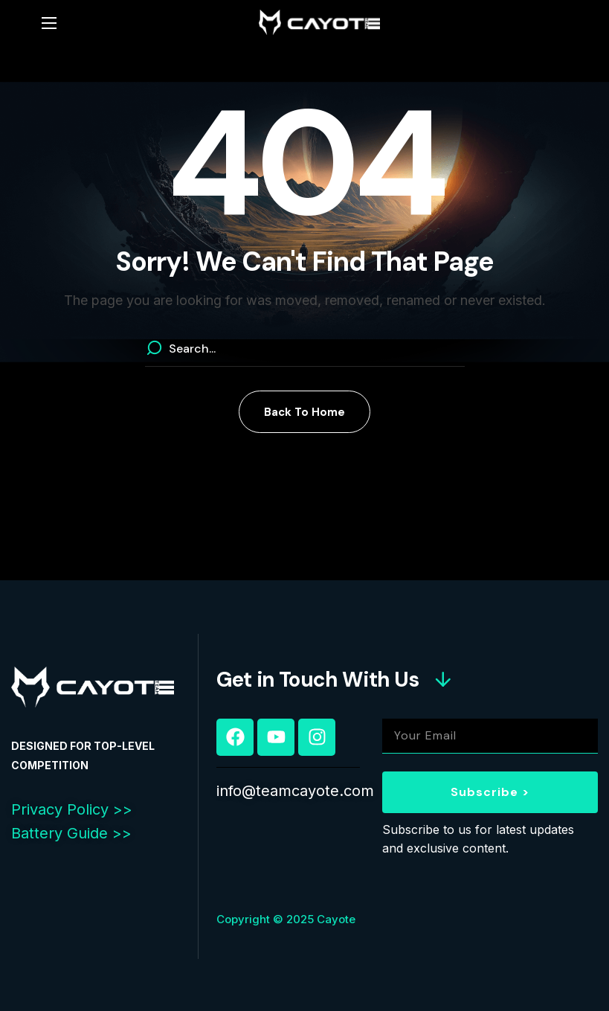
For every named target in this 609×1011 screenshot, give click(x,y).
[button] (304, 412)
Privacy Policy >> (71, 809)
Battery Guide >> (71, 833)
